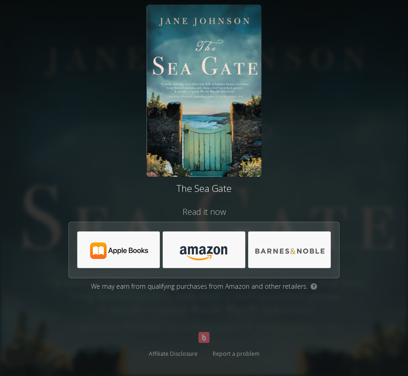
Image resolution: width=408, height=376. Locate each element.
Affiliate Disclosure (173, 354)
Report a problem (236, 354)
